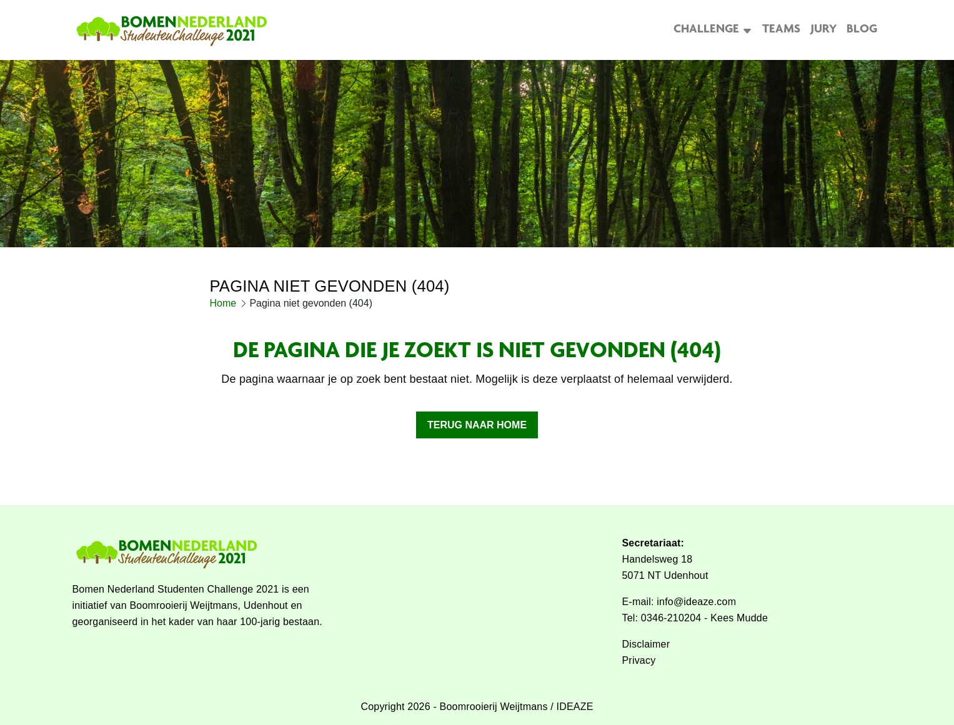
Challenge (706, 36)
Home (223, 315)
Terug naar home (477, 437)
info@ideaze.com (696, 601)
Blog (862, 36)
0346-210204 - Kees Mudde (704, 618)
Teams (781, 36)
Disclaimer (646, 644)
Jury (823, 36)
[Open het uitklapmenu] (745, 36)
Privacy (639, 660)
